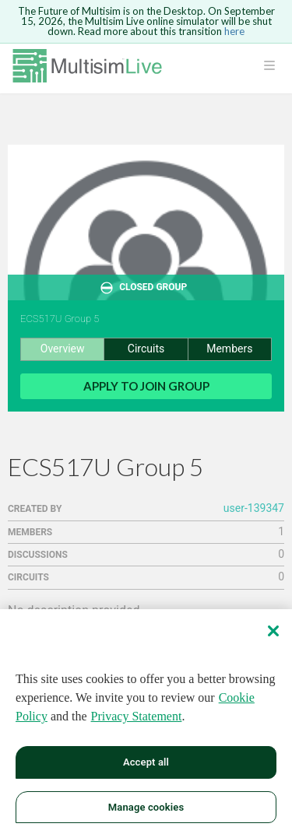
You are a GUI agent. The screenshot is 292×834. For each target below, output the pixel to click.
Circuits (146, 348)
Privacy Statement (136, 720)
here (234, 31)
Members (229, 348)
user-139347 (253, 508)
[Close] (273, 635)
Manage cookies (146, 811)
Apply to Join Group (146, 386)
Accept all (146, 766)
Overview (62, 348)
